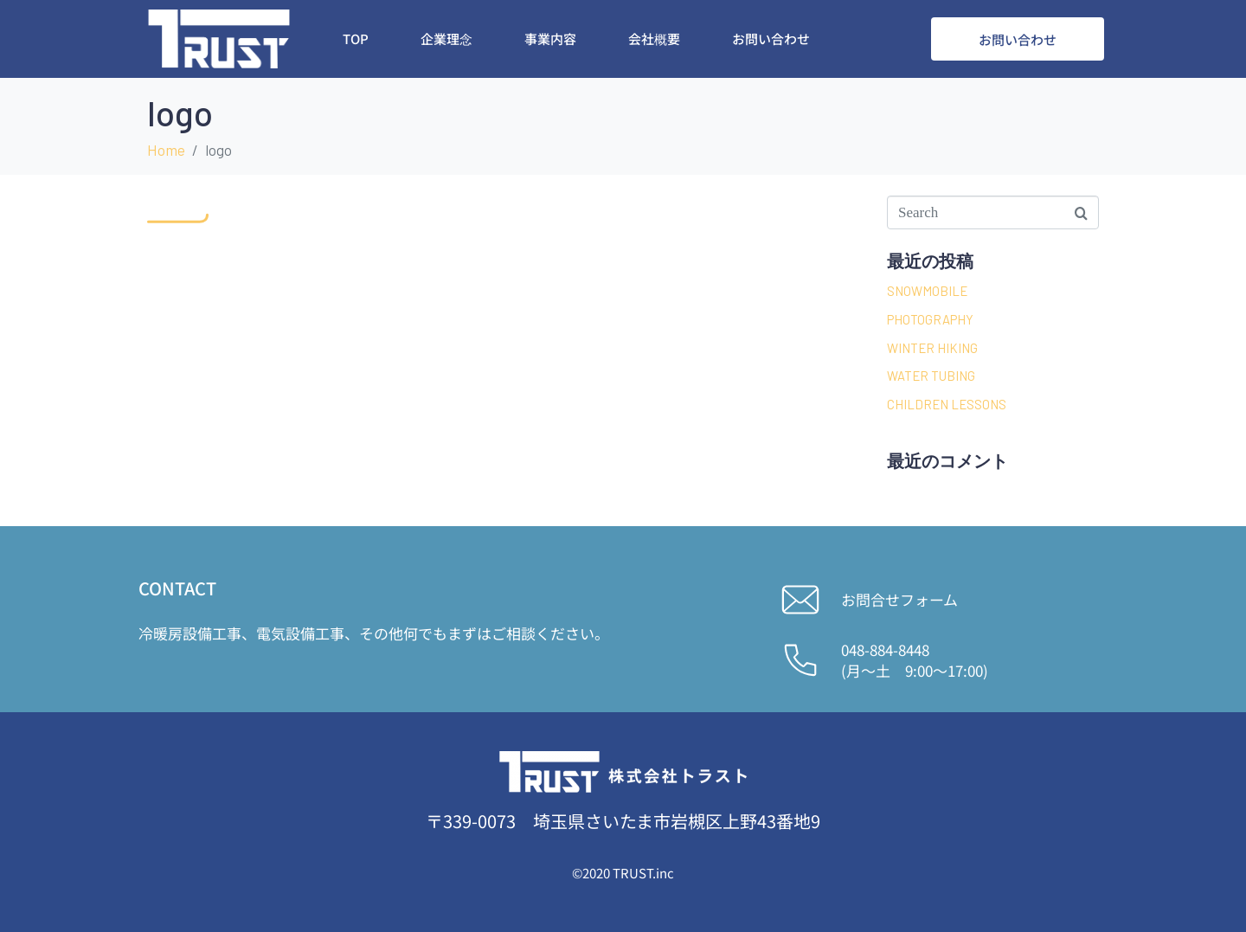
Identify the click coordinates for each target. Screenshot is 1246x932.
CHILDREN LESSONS (946, 404)
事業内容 (550, 38)
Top (356, 38)
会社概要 (654, 38)
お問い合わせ (771, 38)
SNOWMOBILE (927, 291)
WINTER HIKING (932, 348)
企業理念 (446, 38)
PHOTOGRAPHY (930, 319)
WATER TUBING (931, 375)
